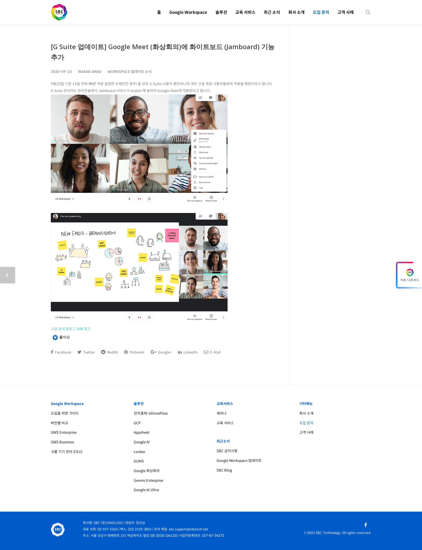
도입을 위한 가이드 (65, 413)
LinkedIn (188, 352)
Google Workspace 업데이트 (239, 460)
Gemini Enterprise (148, 480)
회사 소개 (296, 12)
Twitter (86, 352)
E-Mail (212, 352)
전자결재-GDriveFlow (151, 413)
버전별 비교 (59, 423)
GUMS (139, 461)
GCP (137, 423)
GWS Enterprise (64, 432)
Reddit (109, 352)
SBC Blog (224, 470)
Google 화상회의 (147, 471)
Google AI (142, 442)
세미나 (221, 413)
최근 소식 (272, 12)
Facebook (61, 352)
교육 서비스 (245, 12)
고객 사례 (345, 12)
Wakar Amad (89, 71)
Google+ (161, 352)
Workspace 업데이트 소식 (129, 71)
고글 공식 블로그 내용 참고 (71, 329)
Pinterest (134, 352)
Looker (139, 451)
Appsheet (141, 432)
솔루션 (221, 12)
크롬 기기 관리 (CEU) (66, 451)
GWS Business (62, 442)
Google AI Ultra (146, 490)
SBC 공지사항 (227, 451)
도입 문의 (321, 12)
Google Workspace (188, 12)
